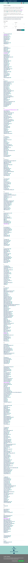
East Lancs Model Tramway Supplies (9, 160)
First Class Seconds (7, 182)
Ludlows (5, 284)
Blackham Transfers (7, 91)
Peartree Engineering (7, 370)
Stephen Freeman (6, 468)
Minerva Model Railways (7, 303)
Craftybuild (5, 125)
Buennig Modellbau (7, 104)
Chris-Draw (5, 115)
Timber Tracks (6, 490)
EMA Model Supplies (7, 168)
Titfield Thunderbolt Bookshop (8, 491)
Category (16, 22)
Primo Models (6, 396)
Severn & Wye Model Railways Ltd (9, 444)
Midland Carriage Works (7, 301)
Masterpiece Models (7, 296)
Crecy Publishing (6, 127)
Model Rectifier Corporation (8, 315)
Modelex (5, 318)
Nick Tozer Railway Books (8, 350)
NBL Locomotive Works (7, 348)
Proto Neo (5, 399)
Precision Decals (6, 388)
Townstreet (5, 495)
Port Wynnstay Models (7, 384)
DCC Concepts (6, 142)
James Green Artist (7, 240)
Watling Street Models (7, 520)
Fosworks (5, 187)
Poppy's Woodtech (6, 383)
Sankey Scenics (6, 431)
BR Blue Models (6, 99)
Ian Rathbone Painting (7, 230)
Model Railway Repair (7, 312)
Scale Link (5, 438)
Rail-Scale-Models (6, 410)
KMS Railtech (6, 259)
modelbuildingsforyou (7, 317)
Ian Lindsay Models (7, 228)
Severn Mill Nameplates (7, 445)
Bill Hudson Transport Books (8, 90)
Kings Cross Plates (7, 256)
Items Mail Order (6, 236)
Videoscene (5, 510)
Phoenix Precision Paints (7, 378)
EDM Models (5, 163)
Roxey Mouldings (6, 422)
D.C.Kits (5, 138)
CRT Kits (5, 128)
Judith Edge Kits (6, 244)
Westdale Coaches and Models (8, 523)
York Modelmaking (6, 536)
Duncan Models (6, 156)
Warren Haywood (6, 518)
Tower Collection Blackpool (8, 493)
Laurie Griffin (6, 270)
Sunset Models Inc (6, 472)
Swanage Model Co (7, 473)
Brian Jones (5, 100)
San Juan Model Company (8, 430)
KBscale (5, 252)
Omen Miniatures (6, 360)
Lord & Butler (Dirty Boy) (7, 282)
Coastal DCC (6, 118)
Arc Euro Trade (6, 73)
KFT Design (5, 255)
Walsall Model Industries (7, 515)
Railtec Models (6, 411)
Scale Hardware (6, 436)
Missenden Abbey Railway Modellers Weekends (11, 304)
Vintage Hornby (6, 511)
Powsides (5, 385)
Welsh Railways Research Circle (9, 521)
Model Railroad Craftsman (8, 311)
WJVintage (5, 530)
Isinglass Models (6, 235)
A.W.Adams (5, 47)
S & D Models (6, 427)
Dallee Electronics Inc (7, 139)
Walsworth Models (6, 516)
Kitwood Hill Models (7, 258)
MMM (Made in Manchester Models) (9, 305)
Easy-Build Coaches (7, 161)
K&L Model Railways (7, 248)
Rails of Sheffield (6, 409)
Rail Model (5, 408)
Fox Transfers (6, 188)
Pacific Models (6, 367)
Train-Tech (5, 500)
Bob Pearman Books (7, 93)
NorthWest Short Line (7, 354)
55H (4, 40)
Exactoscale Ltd (6, 174)
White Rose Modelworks (7, 526)
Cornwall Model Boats (7, 123)
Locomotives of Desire (7, 280)
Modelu (5, 325)
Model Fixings (6, 309)
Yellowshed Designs (7, 535)
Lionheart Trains (6, 279)
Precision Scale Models (7, 391)
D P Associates (6, 137)
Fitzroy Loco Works (7, 183)
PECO (4, 371)
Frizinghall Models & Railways (8, 189)
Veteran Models (6, 509)
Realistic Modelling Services (8, 417)
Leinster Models (6, 275)
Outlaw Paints (6, 363)
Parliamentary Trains (7, 369)
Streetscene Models (7, 471)
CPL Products (6, 124)
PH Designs (5, 377)
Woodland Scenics (6, 531)
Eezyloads (5, 165)
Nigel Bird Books (6, 351)
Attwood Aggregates (7, 77)
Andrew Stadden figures (7, 68)
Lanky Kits (5, 268)
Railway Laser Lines (7, 413)
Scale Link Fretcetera (7, 439)
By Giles (5, 106)
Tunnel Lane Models (7, 502)
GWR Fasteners (6, 209)
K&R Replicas (6, 249)
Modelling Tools (6, 322)
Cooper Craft (6, 122)
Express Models (6, 175)
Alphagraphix (6, 64)
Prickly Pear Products (7, 394)
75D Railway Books (7, 42)
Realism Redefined (6, 416)
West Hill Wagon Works (7, 522)
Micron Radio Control (7, 299)
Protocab (5, 400)
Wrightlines (5, 532)
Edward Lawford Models (7, 164)
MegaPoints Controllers (7, 297)
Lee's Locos (5, 274)
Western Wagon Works (7, 524)
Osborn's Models (6, 361)
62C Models (5, 41)
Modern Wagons (6, 328)
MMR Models (6, 306)
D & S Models (6, 136)
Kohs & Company (6, 260)
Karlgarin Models (6, 251)
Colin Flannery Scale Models (8, 119)
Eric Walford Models (7, 170)
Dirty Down (5, 152)
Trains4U (5, 498)
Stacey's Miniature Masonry (8, 463)
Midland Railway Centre (7, 302)
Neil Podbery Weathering (7, 349)
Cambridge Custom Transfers (8, 112)
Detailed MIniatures (7, 147)
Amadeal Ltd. (6, 65)
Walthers (5, 517)
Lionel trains (5, 278)
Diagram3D (5, 148)
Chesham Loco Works (7, 114)
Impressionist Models (7, 232)
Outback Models (6, 362)
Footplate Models (6, 186)
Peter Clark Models (6, 374)
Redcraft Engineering (7, 418)
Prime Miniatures (6, 395)
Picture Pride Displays (7, 379)
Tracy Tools (5, 497)
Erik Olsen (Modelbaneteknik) (8, 171)
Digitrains (5, 151)
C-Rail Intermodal (6, 126)
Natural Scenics (6, 347)
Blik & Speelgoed (6, 92)
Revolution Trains (6, 421)
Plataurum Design (6, 381)
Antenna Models (6, 69)
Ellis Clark (5, 166)
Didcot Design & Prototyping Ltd (9, 150)
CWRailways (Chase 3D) (7, 133)
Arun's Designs (6, 74)
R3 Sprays (5, 406)
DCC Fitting (5, 143)
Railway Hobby (6, 412)
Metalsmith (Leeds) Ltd (7, 298)
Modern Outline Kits (7, 327)
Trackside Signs (6, 496)
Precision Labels (6, 389)
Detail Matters (6, 146)
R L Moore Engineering (7, 405)
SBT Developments (7, 434)
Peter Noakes (6, 375)
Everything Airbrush (7, 173)
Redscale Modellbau (7, 419)
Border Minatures (6, 97)
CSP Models (5, 129)
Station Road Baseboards (8, 465)
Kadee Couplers (6, 250)
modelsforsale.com (7, 324)
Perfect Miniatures (6, 373)
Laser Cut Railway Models (8, 269)
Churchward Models (7, 116)
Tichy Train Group (6, 488)
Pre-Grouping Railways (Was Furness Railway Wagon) (12, 392)
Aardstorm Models (6, 48)
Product (5, 22)
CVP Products (6, 132)
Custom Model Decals (7, 131)
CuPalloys (5, 130)
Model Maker (6, 310)
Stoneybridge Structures (7, 469)
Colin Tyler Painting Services (8, 120)
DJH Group (5, 153)
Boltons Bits (5, 94)
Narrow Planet (6, 346)
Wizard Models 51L (6, 529)
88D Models (5, 43)
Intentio (5, 234)
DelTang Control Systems (8, 145)
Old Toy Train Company (7, 359)
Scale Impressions (6, 437)
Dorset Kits (5, 154)
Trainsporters (6, 499)
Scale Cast (5, 435)
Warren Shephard (6, 519)
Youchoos (5, 537)
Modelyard (5, 326)
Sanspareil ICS (6, 432)
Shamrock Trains (6, 447)
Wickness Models (6, 527)
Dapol (4, 140)
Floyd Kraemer (6, 185)
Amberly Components (7, 66)
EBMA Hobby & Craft (7, 162)
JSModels (5, 243)
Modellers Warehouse (7, 321)
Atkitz (4, 76)
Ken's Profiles (6, 254)
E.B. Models (5, 159)
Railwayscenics (6, 414)
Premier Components (7, 393)
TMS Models (5, 492)
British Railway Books (7, 102)
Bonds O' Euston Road (7, 95)
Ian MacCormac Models (7, 229)
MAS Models (5, 295)
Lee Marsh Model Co (7, 272)
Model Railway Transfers (7, 314)
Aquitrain (5, 72)
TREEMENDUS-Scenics (7, 501)
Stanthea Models (6, 464)
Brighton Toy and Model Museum (9, 101)
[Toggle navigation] (23, 3)
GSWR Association (6, 208)
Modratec (5, 329)
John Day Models (6, 241)
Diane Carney (6, 149)
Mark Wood (5, 293)
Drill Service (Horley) (7, 155)
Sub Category (6, 26)
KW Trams (5, 262)
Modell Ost (5, 319)
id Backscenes (6, 231)
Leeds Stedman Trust (7, 273)
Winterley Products (7, 528)
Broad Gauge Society (7, 103)
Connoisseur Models (7, 121)
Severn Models (6, 446)
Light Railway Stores (7, 277)
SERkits (5, 443)
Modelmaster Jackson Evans (8, 323)
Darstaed (5, 141)
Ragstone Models (6, 407)
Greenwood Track (6, 207)
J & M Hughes (6, 239)
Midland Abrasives (6, 300)
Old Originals (6, 357)
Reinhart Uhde (6, 420)
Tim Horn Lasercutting (7, 489)
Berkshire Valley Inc (7, 89)
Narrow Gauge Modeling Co (8, 345)
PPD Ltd (5, 386)
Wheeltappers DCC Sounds (8, 525)
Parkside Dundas (6, 368)
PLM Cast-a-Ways (6, 382)
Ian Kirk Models (6, 227)
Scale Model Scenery (7, 440)
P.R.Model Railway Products (8, 366)
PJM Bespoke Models (7, 380)
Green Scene (6, 206)
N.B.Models (5, 344)
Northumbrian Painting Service (8, 353)
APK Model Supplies (7, 71)
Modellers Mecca (6, 320)
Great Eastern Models (7, 204)
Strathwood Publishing (7, 470)
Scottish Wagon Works (7, 442)
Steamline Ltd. (6, 466)
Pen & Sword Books (7, 372)
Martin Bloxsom (6, 294)
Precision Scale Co (6, 390)
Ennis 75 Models (6, 169)
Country (16, 26)
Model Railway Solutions (7, 313)
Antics (5, 70)
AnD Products (6, 67)
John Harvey (6, 242)
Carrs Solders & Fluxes (7, 113)
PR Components (6, 387)
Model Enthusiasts (6, 308)
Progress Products (6, 397)
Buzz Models (6, 105)
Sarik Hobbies (6, 433)
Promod (5, 398)
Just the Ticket (6, 245)
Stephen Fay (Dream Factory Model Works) (10, 467)
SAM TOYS (5, 429)
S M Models (5, 428)
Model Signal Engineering (8, 316)
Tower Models (6, 494)
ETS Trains (5, 172)
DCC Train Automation (7, 144)
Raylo (4, 415)
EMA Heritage (6, 167)
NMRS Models (6, 352)
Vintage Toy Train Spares (7, 512)
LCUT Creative (6, 271)
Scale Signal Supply (7, 441)
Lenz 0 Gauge (6, 276)
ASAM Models (6, 75)
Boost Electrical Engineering (8, 96)
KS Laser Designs (6, 261)
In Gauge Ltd (6, 233)
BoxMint (5, 98)
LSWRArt (5, 283)
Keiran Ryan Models (7, 253)
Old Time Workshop (7, 358)
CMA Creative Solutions (7, 117)
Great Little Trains (6, 205)
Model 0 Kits (5, 307)
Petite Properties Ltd (7, 376)
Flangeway (5, 184)
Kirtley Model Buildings (7, 257)
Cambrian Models (6, 111)
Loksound (5, 281)
